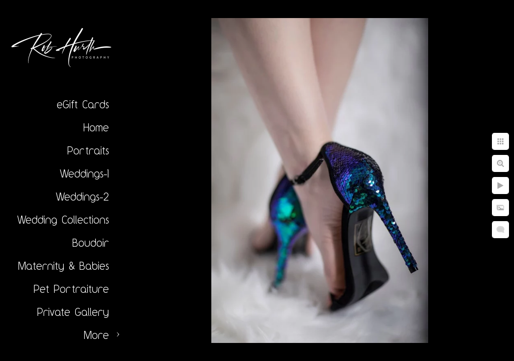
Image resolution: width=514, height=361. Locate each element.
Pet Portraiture (71, 289)
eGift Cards (83, 104)
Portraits (88, 150)
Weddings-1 (84, 173)
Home (96, 127)
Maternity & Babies (63, 266)
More (96, 335)
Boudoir (90, 243)
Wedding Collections (63, 220)
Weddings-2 (82, 197)
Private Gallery (73, 312)
